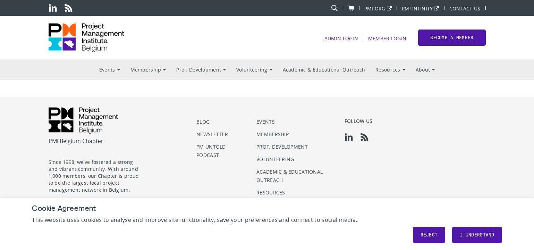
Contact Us (465, 8)
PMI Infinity (417, 8)
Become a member (451, 37)
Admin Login (341, 38)
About (425, 69)
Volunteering (254, 69)
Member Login (387, 38)
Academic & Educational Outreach (324, 69)
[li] (53, 8)
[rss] (68, 8)
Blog (203, 121)
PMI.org (374, 8)
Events (109, 69)
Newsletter (212, 134)
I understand (477, 235)
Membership (148, 69)
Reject (429, 235)
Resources (390, 69)
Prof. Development (201, 69)
